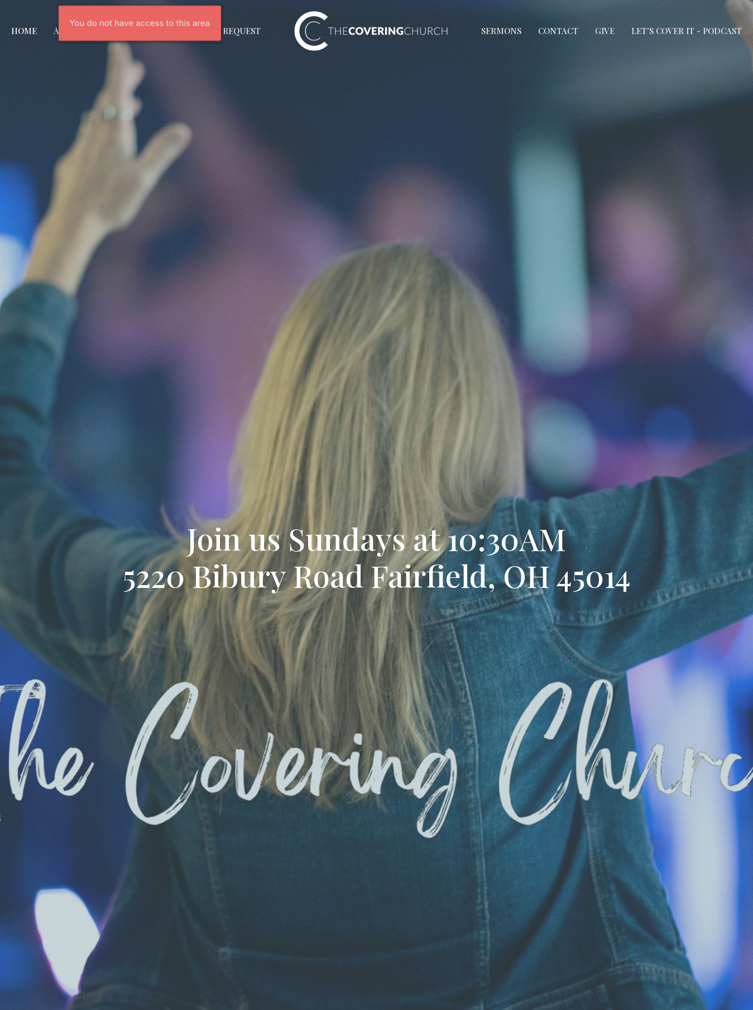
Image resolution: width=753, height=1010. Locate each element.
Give (605, 30)
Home (24, 30)
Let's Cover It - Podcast (686, 30)
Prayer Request (225, 30)
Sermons (501, 30)
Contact (558, 30)
